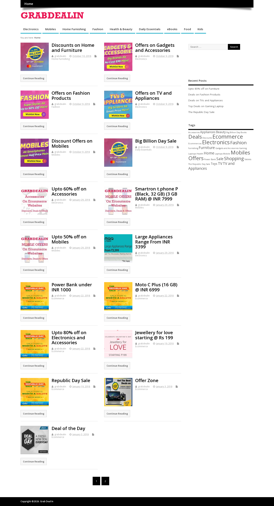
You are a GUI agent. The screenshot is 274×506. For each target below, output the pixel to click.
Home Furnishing (74, 29)
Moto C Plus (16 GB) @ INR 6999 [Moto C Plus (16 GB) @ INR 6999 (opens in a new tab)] (156, 287)
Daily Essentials (149, 29)
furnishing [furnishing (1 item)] (193, 148)
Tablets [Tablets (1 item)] (247, 159)
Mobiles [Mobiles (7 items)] (240, 152)
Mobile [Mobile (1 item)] (226, 153)
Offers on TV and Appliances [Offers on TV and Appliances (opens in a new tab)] (153, 95)
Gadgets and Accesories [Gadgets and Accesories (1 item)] (227, 148)
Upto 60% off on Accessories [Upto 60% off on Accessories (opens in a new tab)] (69, 191)
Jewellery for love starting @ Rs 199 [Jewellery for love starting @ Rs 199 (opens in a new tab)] (154, 334)
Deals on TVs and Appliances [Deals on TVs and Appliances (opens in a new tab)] (205, 100)
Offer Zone (146, 380)
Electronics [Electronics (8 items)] (216, 142)
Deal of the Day (68, 428)
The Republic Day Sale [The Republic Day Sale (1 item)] (199, 164)
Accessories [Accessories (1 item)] (194, 132)
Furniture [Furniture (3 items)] (207, 147)
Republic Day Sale (71, 380)
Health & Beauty (121, 29)
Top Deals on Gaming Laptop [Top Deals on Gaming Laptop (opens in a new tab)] (206, 106)
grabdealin (60, 56)
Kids (200, 29)
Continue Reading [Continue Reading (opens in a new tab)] (33, 78)
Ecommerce (58, 298)
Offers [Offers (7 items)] (196, 158)
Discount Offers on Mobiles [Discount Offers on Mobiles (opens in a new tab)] (72, 143)
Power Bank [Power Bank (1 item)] (210, 159)
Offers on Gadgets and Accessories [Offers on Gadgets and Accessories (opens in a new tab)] (155, 47)
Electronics (31, 29)
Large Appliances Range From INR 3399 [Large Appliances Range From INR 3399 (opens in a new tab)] (154, 241)
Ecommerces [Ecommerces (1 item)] (194, 143)
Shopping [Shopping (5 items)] (234, 158)
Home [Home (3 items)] (209, 153)
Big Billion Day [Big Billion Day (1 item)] (233, 132)
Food (187, 29)
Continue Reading (33, 413)
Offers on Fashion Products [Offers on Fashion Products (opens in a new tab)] (71, 95)
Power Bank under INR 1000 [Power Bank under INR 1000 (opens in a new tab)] (72, 287)
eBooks (172, 29)
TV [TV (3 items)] (220, 163)
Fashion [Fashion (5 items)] (238, 142)
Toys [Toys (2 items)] (214, 164)
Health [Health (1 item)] (200, 153)
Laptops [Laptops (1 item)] (219, 153)
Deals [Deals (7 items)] (195, 136)
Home (28, 4)
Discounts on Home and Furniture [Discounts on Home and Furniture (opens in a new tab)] (73, 47)
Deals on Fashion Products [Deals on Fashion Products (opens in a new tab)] (204, 94)
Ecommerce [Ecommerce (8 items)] (227, 136)
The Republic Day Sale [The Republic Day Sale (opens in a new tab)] (201, 112)
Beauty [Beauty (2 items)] (221, 132)
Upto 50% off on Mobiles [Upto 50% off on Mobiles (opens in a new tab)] (69, 239)
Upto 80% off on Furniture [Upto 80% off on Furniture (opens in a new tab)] (203, 88)
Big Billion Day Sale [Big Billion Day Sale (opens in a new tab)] (155, 141)
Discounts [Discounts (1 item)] (207, 138)
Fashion (97, 29)
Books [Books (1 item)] (244, 132)
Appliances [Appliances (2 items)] (207, 132)
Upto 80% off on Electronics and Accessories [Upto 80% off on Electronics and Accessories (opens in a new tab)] (69, 337)
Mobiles (50, 29)
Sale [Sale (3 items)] (220, 158)
